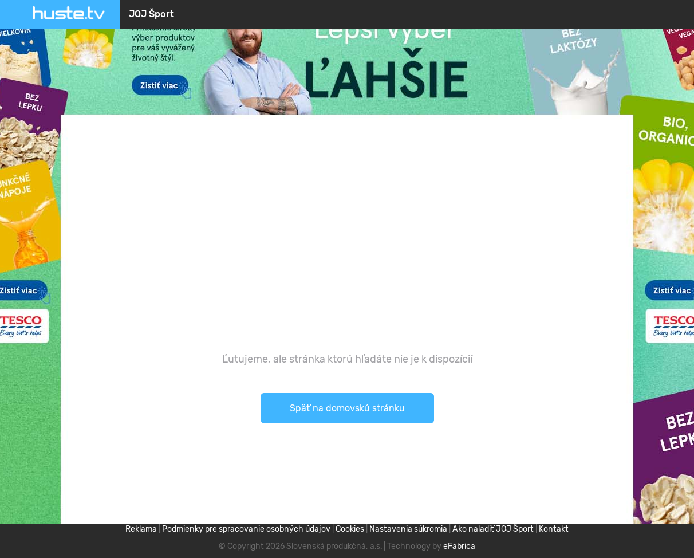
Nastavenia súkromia (408, 529)
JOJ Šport (151, 14)
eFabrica (459, 546)
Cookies (350, 529)
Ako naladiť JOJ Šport (493, 529)
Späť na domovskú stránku (347, 408)
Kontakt (554, 529)
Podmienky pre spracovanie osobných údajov (246, 529)
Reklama (141, 529)
